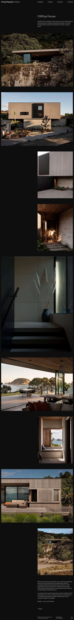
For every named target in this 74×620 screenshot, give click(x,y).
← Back (40, 610)
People (50, 2)
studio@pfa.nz (59, 617)
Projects (40, 2)
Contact (70, 2)
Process (60, 2)
